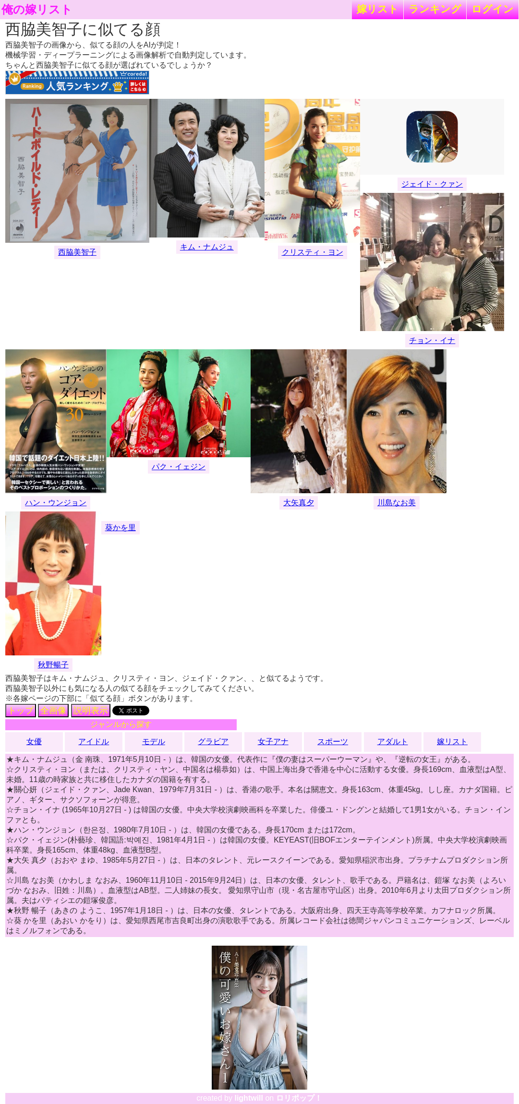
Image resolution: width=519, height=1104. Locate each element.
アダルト (392, 741)
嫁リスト (377, 8)
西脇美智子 (77, 252)
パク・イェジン (178, 467)
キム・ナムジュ (207, 247)
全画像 (53, 710)
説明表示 (90, 710)
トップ (21, 710)
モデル (153, 741)
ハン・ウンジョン (55, 503)
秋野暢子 (53, 665)
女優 (34, 741)
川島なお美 (396, 503)
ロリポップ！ (299, 1098)
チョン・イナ (432, 340)
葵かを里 (120, 527)
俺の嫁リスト (36, 9)
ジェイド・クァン (432, 184)
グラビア (213, 741)
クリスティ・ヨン (312, 252)
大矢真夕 (298, 503)
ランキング (435, 8)
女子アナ (273, 741)
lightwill (248, 1098)
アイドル (93, 741)
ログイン (492, 8)
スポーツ (332, 741)
